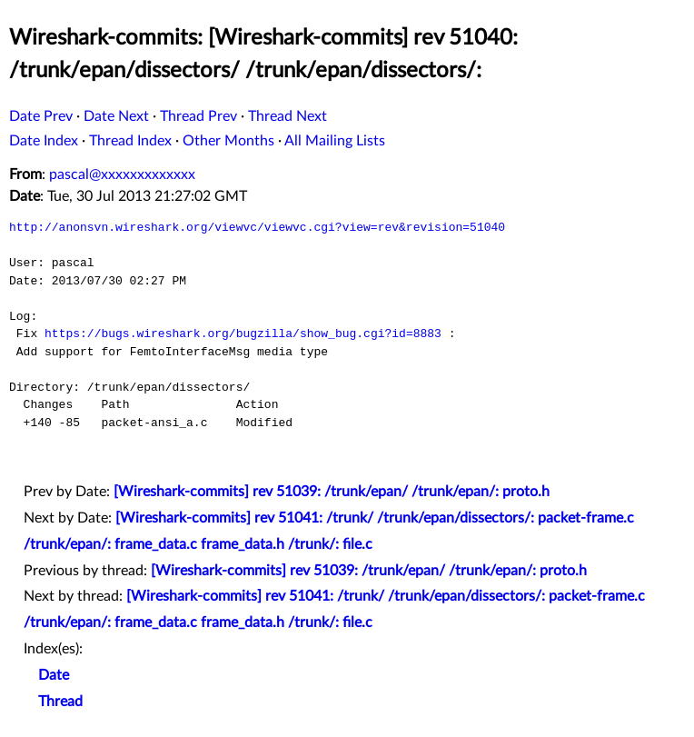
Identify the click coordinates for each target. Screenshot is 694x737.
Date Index (43, 141)
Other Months (228, 141)
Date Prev (41, 116)
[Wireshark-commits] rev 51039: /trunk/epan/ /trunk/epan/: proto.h (332, 491)
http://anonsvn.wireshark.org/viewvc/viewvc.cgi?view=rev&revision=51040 (257, 227)
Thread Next (287, 116)
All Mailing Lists (334, 141)
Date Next (116, 116)
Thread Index (130, 141)
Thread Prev (198, 116)
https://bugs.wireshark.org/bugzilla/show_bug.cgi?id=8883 (243, 333)
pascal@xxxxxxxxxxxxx (122, 174)
